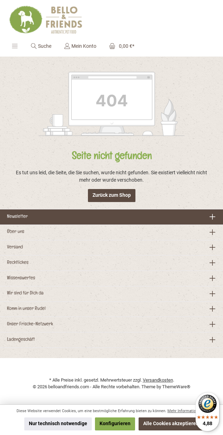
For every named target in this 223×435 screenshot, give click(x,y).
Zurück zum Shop (112, 195)
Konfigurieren (115, 424)
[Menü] (15, 46)
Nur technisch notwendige (58, 424)
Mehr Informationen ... (186, 411)
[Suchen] (41, 46)
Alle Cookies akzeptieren (171, 424)
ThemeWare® (176, 386)
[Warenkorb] (119, 46)
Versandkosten (158, 380)
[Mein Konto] (80, 46)
